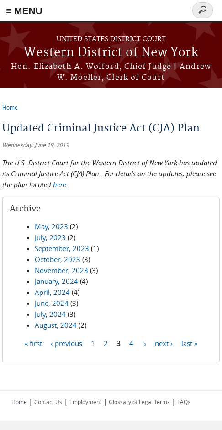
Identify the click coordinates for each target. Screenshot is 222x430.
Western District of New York (111, 52)
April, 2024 (52, 292)
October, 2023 (57, 259)
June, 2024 (52, 303)
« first (33, 342)
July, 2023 (50, 237)
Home (10, 107)
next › (164, 342)
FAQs (183, 401)
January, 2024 (56, 281)
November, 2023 (61, 270)
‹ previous (66, 342)
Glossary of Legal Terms (139, 401)
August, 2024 (56, 325)
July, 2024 (50, 314)
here (59, 184)
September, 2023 (62, 248)
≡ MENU (24, 10)
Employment (85, 401)
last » (189, 342)
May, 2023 (51, 226)
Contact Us (48, 401)
